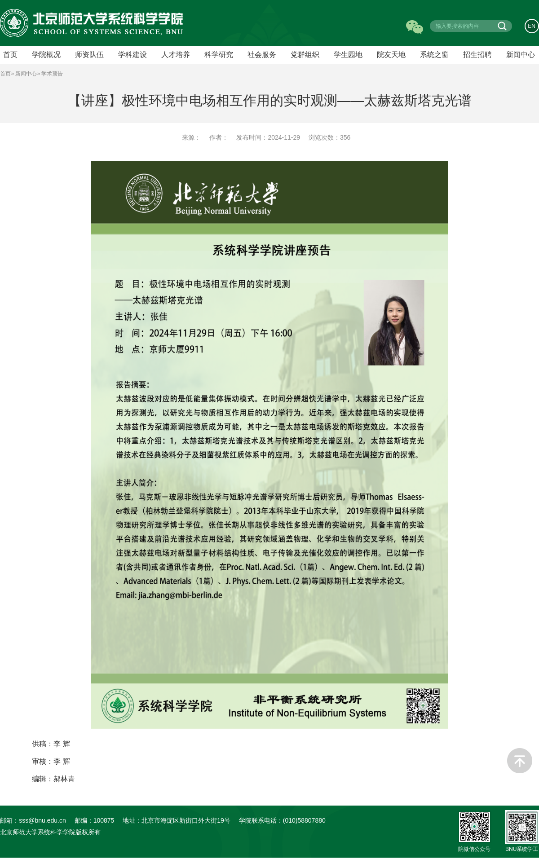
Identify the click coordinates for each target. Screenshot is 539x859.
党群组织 (305, 55)
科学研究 (218, 55)
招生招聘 (477, 55)
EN (532, 26)
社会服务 (261, 55)
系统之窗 (434, 55)
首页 (5, 74)
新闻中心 (520, 55)
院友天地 (391, 55)
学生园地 (348, 55)
